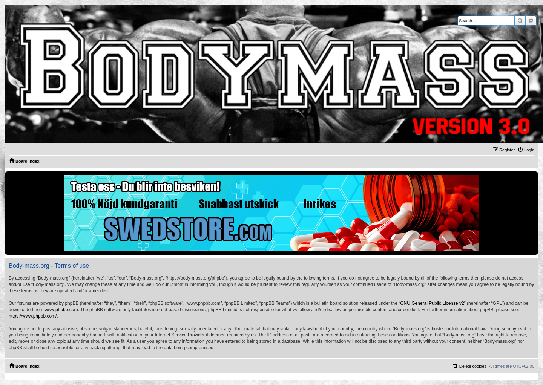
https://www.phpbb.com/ (33, 316)
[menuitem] (525, 149)
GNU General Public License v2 (432, 303)
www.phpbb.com (61, 309)
